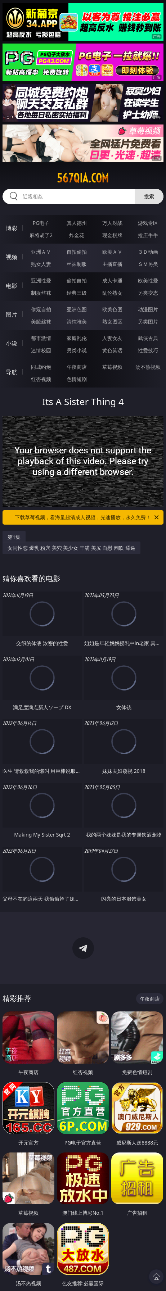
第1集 (14, 537)
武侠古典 (148, 338)
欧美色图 (112, 309)
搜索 (149, 196)
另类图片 (148, 321)
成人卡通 (112, 280)
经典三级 (77, 292)
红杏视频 (41, 379)
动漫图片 (148, 309)
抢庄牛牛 (148, 235)
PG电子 (41, 222)
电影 (11, 286)
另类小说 (77, 350)
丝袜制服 (77, 264)
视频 (11, 257)
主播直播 (112, 264)
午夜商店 (77, 366)
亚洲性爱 (41, 280)
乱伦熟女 (112, 292)
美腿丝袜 (41, 321)
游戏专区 (148, 222)
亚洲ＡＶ (41, 251)
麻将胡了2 (41, 235)
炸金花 (76, 235)
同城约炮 (41, 366)
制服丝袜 (41, 292)
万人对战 (112, 222)
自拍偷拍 (77, 251)
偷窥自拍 (41, 309)
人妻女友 (112, 338)
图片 (11, 314)
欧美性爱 (148, 280)
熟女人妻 (41, 264)
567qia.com (83, 178)
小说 (11, 343)
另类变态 (148, 292)
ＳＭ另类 (148, 264)
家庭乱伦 (77, 338)
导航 (11, 372)
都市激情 (41, 338)
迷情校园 (41, 350)
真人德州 (77, 222)
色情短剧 (77, 379)
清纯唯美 (77, 321)
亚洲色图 (77, 309)
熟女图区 (112, 321)
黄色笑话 (112, 350)
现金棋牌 (112, 235)
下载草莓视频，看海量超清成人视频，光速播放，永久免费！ (87, 517)
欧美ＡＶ (112, 251)
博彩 (11, 228)
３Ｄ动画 (148, 251)
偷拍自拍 (77, 280)
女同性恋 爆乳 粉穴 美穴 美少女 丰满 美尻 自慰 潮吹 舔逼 (71, 547)
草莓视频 (112, 366)
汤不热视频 (148, 366)
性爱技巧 (148, 350)
